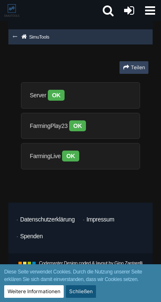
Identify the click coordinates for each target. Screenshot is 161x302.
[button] (150, 10)
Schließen (81, 291)
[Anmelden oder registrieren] (129, 10)
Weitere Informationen (34, 291)
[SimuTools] (12, 10)
